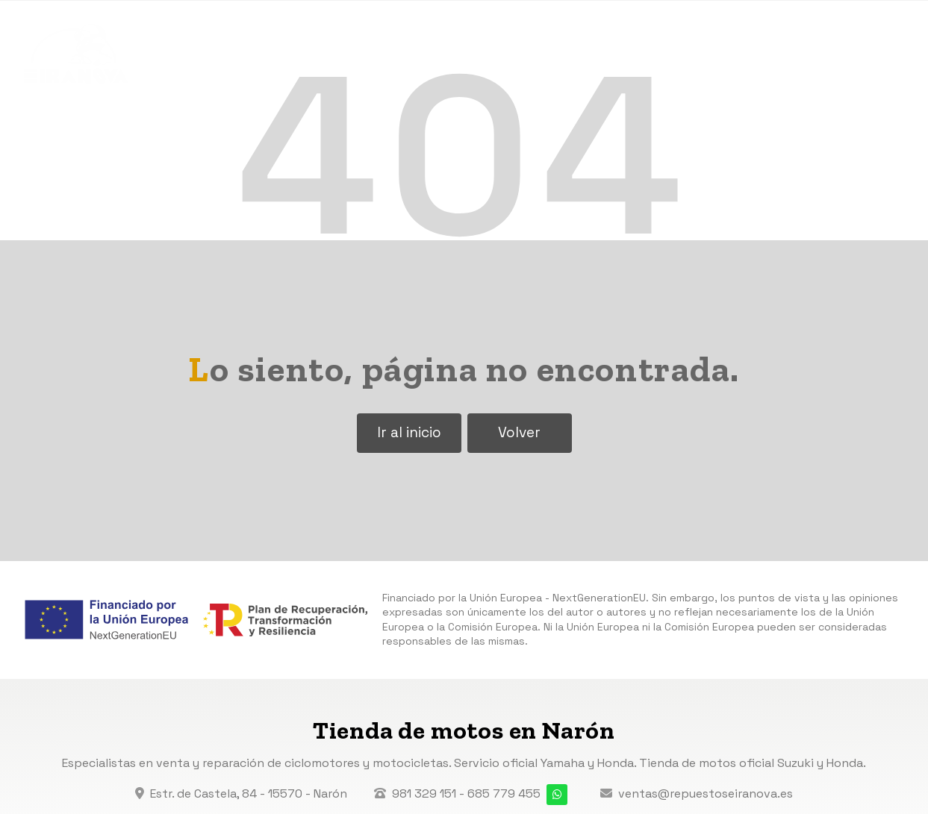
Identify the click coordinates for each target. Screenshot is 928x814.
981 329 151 (424, 793)
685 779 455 (504, 793)
